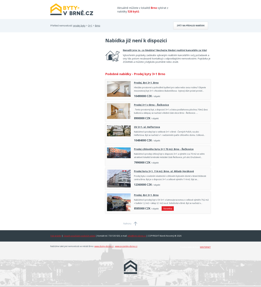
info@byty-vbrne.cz (137, 235)
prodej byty (79, 25)
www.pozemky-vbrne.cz (126, 246)
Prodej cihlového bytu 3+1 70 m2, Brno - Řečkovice (164, 149)
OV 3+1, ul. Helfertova (147, 127)
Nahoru (127, 223)
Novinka (167, 208)
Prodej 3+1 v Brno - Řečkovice (151, 104)
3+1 (90, 25)
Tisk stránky (55, 235)
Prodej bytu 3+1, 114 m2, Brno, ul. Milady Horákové (164, 171)
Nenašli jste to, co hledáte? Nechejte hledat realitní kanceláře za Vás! (165, 50)
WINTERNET (205, 247)
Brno (97, 25)
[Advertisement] (75, 64)
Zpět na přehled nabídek (191, 25)
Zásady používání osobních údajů (79, 235)
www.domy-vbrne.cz (104, 246)
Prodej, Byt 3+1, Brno (146, 82)
